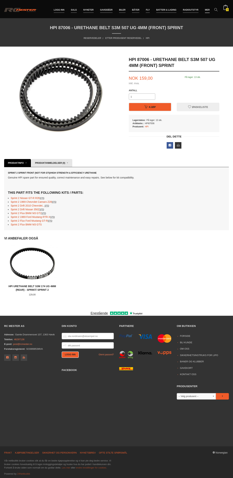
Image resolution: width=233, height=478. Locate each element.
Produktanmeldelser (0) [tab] (50, 163)
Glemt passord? (106, 354)
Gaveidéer (106, 8)
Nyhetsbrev (88, 452)
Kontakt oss (188, 374)
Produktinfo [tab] (16, 163)
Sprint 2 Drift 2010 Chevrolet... (30, 205)
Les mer (66, 467)
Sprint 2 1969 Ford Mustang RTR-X (33, 217)
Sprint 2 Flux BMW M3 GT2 (28, 213)
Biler (122, 8)
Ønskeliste (198, 107)
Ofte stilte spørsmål (113, 452)
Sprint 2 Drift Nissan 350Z (27, 209)
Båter (135, 8)
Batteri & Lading (166, 8)
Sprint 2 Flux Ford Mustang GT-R (31, 220)
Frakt (8, 452)
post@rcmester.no (22, 344)
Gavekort (186, 368)
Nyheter (88, 8)
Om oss (184, 348)
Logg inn (59, 8)
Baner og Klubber (192, 361)
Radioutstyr (190, 8)
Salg (74, 8)
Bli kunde (186, 342)
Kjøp (150, 107)
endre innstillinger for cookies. (91, 467)
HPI (147, 126)
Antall (133, 90)
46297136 (19, 339)
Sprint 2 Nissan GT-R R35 (27, 198)
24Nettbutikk (23, 473)
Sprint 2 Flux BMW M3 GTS (26, 224)
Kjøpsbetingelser (27, 452)
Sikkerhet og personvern (59, 452)
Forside (185, 336)
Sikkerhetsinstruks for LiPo (199, 355)
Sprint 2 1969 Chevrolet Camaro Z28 (33, 201)
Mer (207, 8)
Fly (148, 8)
